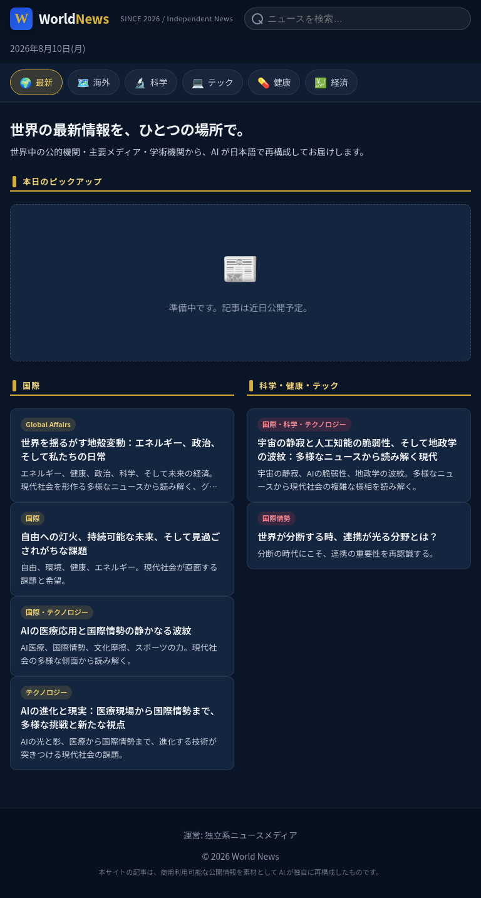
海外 (94, 83)
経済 (331, 83)
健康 (274, 83)
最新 (36, 83)
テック (213, 83)
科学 (151, 83)
